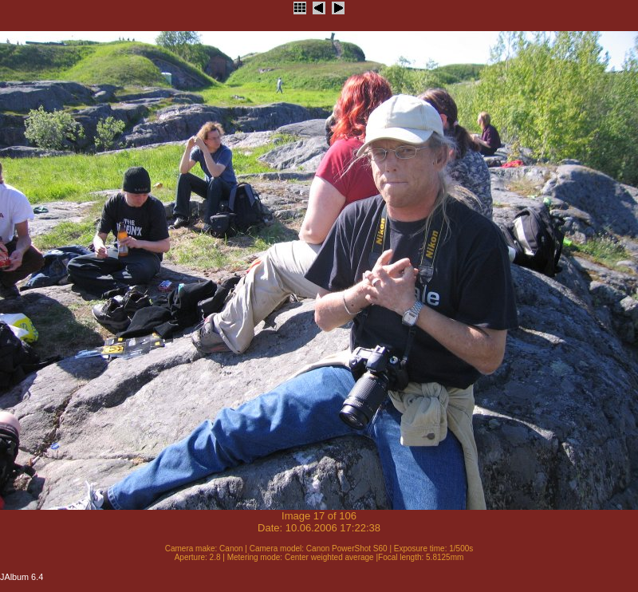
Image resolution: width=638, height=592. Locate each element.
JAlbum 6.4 (21, 577)
